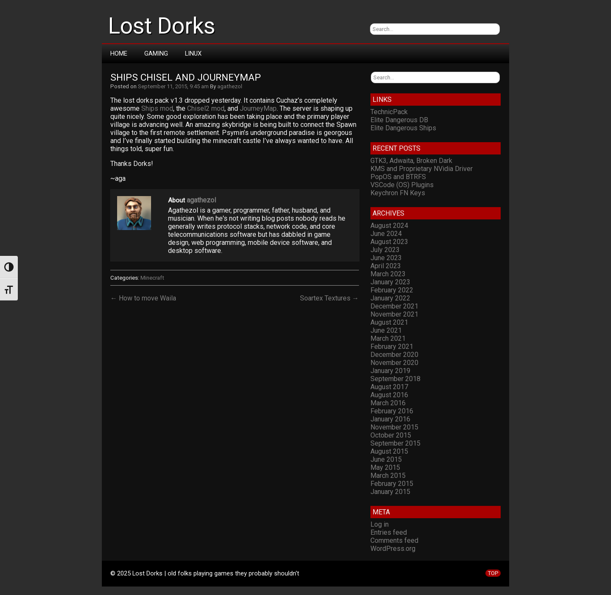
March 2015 (388, 476)
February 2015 (391, 484)
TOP (493, 573)
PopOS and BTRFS (398, 177)
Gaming (156, 53)
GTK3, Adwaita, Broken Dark (411, 161)
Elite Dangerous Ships (403, 128)
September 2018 (395, 379)
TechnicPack (389, 112)
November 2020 (394, 363)
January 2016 (390, 419)
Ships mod (157, 108)
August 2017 (389, 387)
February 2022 (391, 290)
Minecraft (152, 278)
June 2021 (386, 330)
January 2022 (390, 298)
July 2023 (385, 250)
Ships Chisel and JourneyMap (185, 77)
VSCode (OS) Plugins (402, 185)
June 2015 (386, 459)
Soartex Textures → (329, 298)
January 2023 (390, 282)
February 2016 (391, 411)
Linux (193, 53)
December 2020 (394, 355)
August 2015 (389, 451)
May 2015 (385, 467)
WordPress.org (392, 548)
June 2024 (386, 234)
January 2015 (390, 492)
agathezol (229, 86)
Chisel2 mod (205, 108)
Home (118, 53)
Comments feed (394, 540)
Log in (379, 524)
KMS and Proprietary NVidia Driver (421, 169)
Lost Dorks (161, 26)
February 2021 (391, 346)
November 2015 (394, 427)
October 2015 (390, 435)
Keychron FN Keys (397, 193)
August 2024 (389, 226)
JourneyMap (258, 108)
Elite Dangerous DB (399, 120)
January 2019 (390, 371)
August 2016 (389, 395)
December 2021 (394, 306)
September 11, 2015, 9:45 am (173, 86)
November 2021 (394, 314)
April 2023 (385, 266)
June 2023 (386, 258)
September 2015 (395, 443)
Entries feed (388, 532)
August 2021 (389, 322)
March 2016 (388, 403)
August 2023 (389, 242)
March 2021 (388, 338)
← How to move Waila (143, 298)
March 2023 (388, 274)
